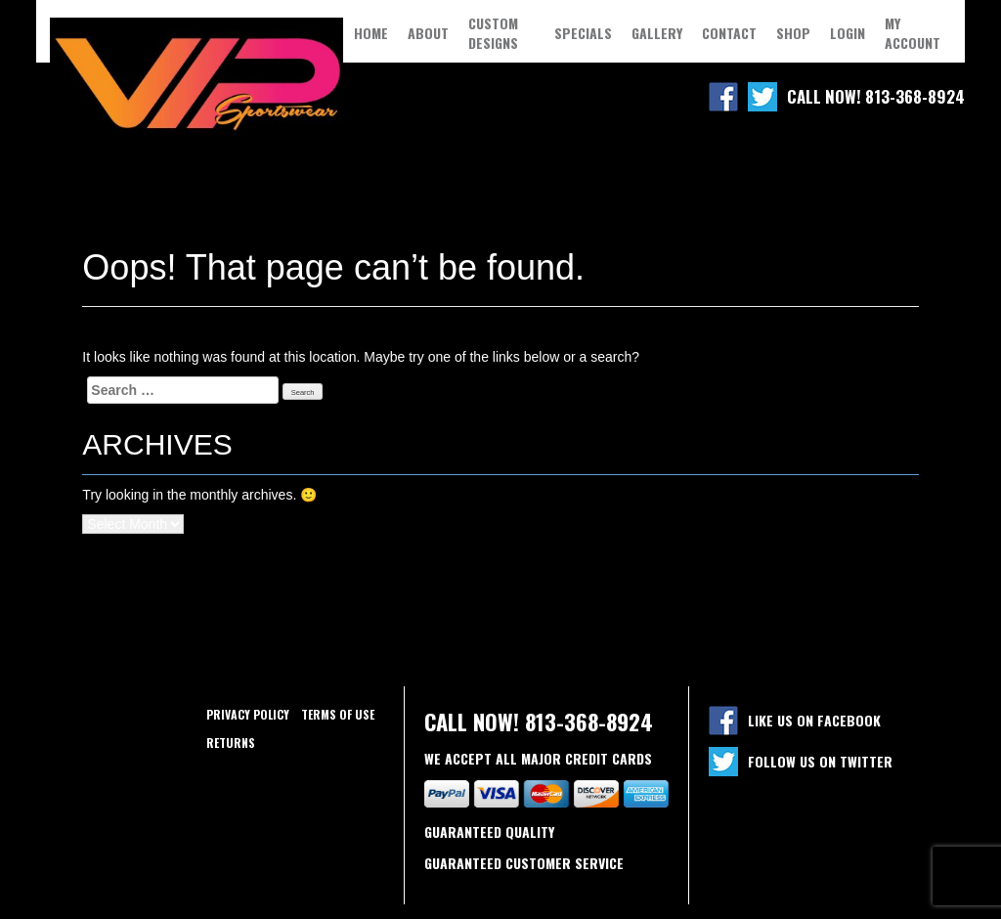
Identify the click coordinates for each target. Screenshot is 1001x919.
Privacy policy (247, 714)
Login (847, 33)
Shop (793, 33)
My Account (912, 33)
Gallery (656, 33)
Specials (583, 33)
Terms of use (337, 714)
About (428, 33)
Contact (729, 33)
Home (371, 33)
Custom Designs (493, 33)
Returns (230, 742)
